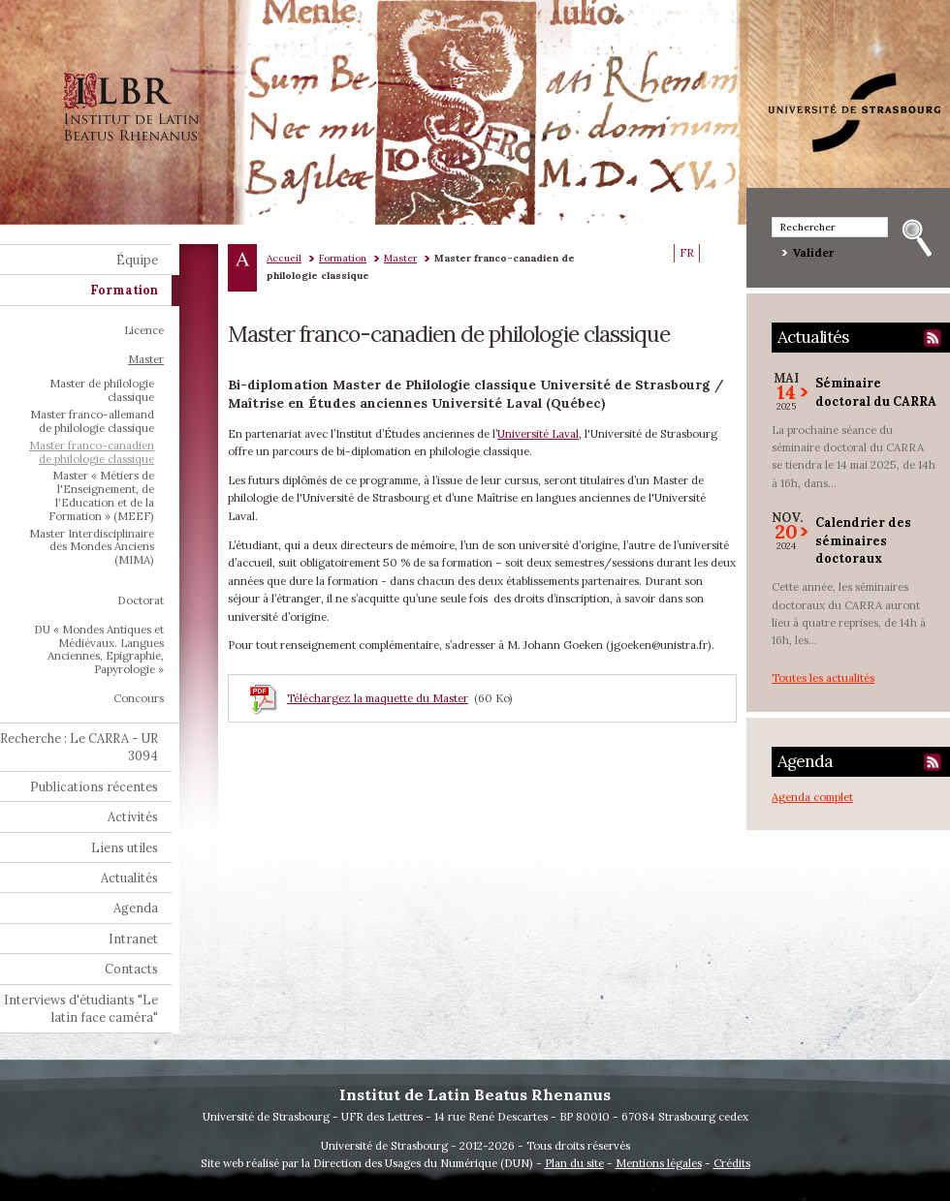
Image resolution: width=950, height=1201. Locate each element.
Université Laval (538, 433)
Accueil (284, 258)
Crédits (731, 1162)
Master (400, 258)
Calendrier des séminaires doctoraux (863, 540)
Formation (342, 258)
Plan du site (574, 1162)
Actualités (812, 337)
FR (687, 253)
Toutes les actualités (823, 677)
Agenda (805, 761)
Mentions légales (659, 1162)
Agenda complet (812, 796)
